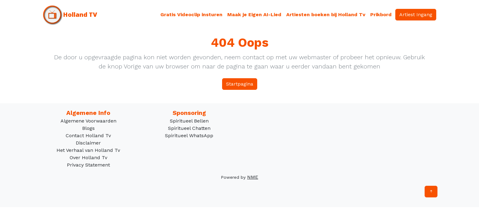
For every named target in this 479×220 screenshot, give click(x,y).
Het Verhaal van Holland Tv (88, 150)
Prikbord (381, 14)
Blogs (88, 128)
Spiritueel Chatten (189, 128)
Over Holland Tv (88, 157)
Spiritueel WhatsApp (189, 135)
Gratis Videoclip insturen (191, 14)
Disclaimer (88, 143)
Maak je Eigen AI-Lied (254, 14)
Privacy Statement (88, 165)
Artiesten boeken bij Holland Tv (325, 14)
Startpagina (239, 84)
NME (252, 177)
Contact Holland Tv (88, 135)
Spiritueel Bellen (189, 121)
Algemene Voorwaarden (88, 121)
